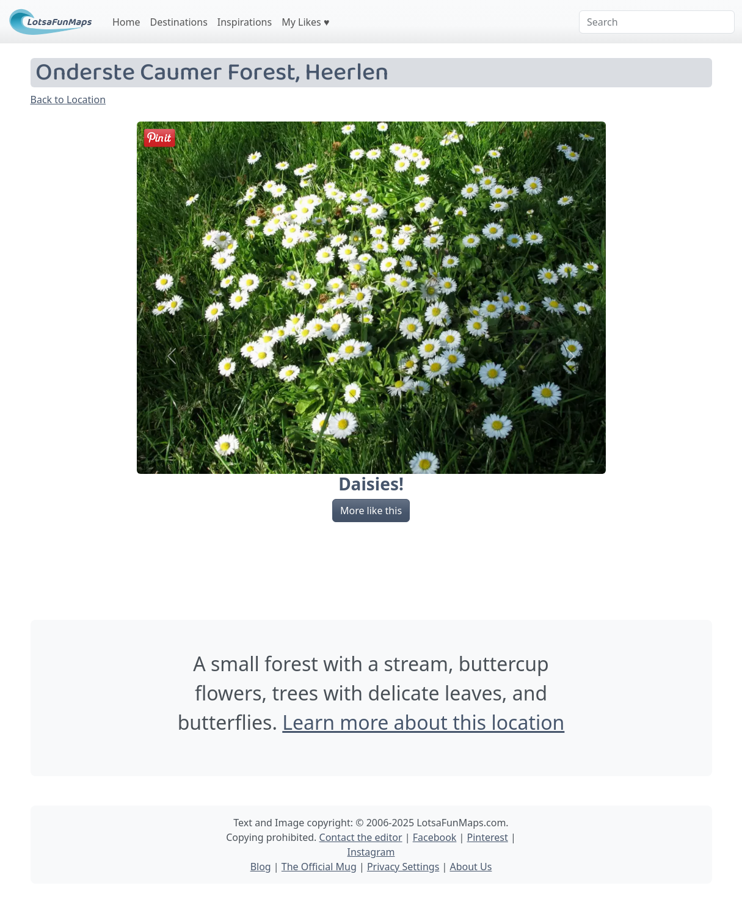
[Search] (657, 22)
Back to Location (68, 99)
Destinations (179, 22)
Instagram (371, 852)
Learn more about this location (423, 722)
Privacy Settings (403, 866)
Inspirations (244, 22)
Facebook (435, 837)
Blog (260, 866)
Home (126, 22)
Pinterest (487, 837)
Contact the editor (360, 837)
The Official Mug (319, 866)
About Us (470, 866)
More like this (371, 510)
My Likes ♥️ (305, 22)
